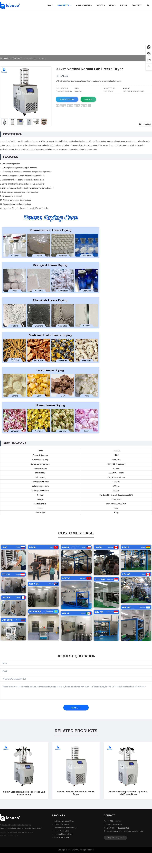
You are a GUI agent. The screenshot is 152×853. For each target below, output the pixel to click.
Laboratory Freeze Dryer (35, 58)
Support (3, 832)
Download (145, 124)
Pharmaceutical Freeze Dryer (66, 828)
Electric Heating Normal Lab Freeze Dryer (76, 793)
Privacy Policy (13, 832)
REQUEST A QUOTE (115, 838)
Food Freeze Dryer (61, 831)
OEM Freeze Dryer (61, 837)
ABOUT (123, 5)
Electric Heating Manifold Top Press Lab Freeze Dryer (128, 793)
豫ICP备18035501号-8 (9, 836)
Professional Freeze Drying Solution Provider (15, 825)
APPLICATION (84, 5)
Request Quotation (67, 99)
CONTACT (137, 5)
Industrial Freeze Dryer (63, 834)
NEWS (112, 5)
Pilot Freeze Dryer (61, 824)
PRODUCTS (65, 5)
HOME (50, 5)
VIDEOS (101, 5)
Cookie (23, 832)
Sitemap (30, 832)
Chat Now (88, 99)
